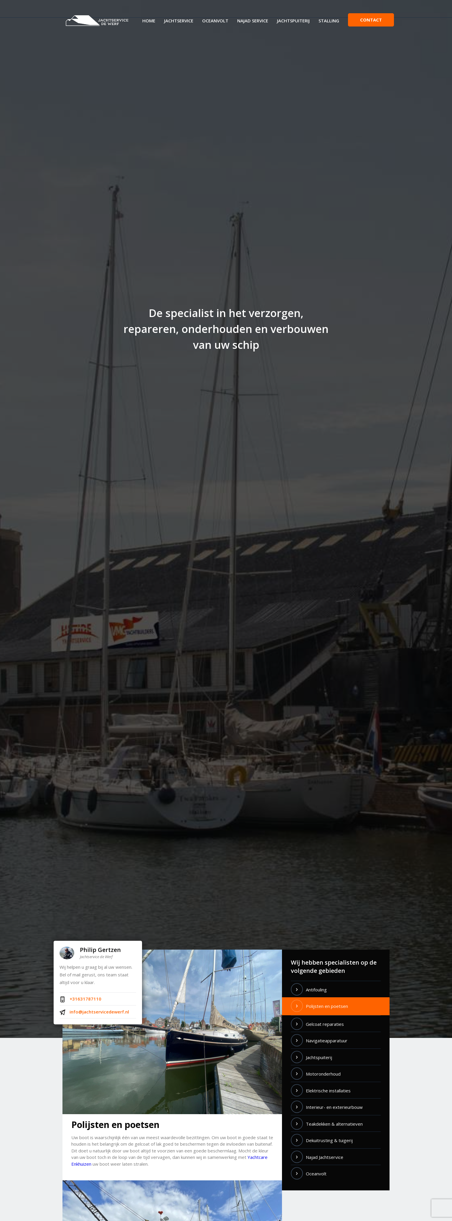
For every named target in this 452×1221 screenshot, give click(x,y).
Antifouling (316, 990)
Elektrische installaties (328, 1091)
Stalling (329, 21)
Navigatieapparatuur (326, 1041)
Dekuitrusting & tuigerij (329, 1140)
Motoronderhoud (323, 1074)
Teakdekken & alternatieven (334, 1124)
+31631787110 (80, 999)
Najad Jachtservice (324, 1157)
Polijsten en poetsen (327, 1006)
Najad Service (252, 21)
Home (148, 21)
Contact (371, 20)
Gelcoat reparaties (325, 1024)
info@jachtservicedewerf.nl (94, 1012)
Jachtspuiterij (293, 21)
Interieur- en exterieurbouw (334, 1107)
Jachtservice (178, 21)
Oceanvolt (215, 21)
